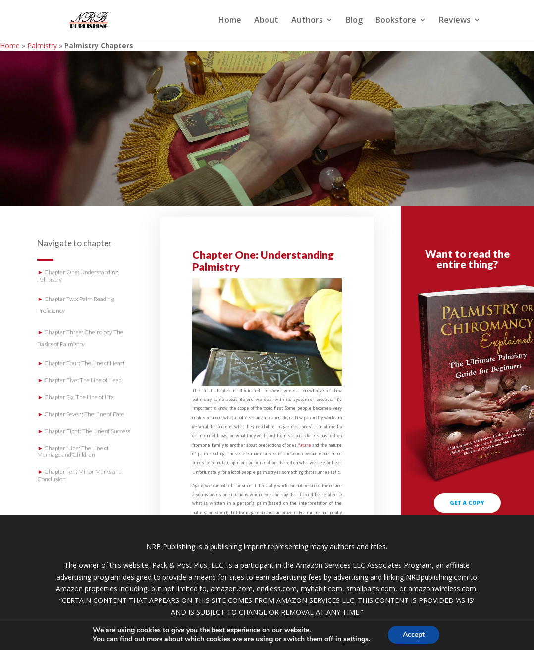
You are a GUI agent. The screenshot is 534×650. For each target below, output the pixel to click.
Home (229, 20)
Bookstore (395, 20)
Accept (414, 634)
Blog (354, 20)
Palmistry (42, 45)
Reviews (455, 20)
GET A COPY (467, 502)
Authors (307, 20)
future (304, 445)
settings (356, 639)
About (266, 20)
